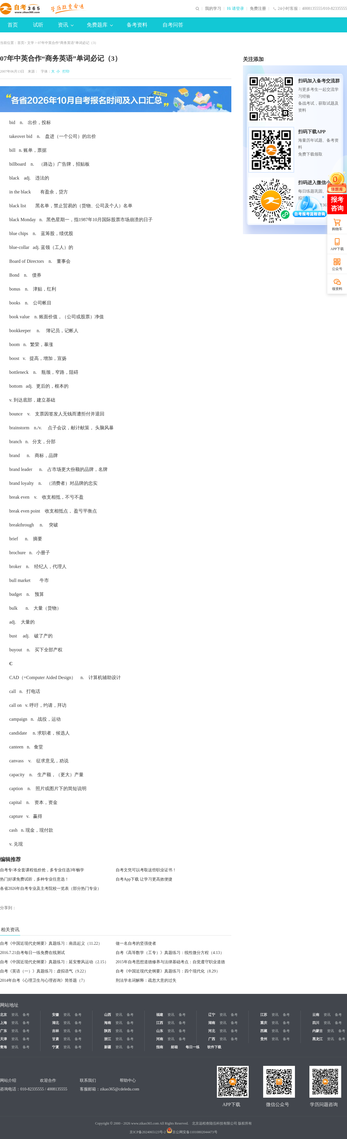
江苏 (263, 1015)
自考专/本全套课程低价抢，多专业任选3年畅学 (42, 870)
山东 (159, 1031)
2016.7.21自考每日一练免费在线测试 (32, 953)
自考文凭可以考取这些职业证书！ (146, 870)
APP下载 (337, 249)
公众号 (337, 269)
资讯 (65, 25)
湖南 (211, 1023)
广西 (211, 1039)
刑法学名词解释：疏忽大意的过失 (146, 980)
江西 (159, 1023)
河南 (159, 1039)
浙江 (107, 1039)
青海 (3, 1047)
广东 (3, 1031)
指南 (159, 1047)
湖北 (55, 1023)
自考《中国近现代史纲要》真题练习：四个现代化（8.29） (168, 971)
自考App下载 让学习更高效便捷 (144, 879)
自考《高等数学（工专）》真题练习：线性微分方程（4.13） (170, 953)
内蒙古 (317, 1031)
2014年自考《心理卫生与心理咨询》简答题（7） (43, 980)
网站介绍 (8, 1080)
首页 (13, 25)
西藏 (263, 1031)
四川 (315, 1023)
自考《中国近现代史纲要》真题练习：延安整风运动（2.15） (54, 962)
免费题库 (100, 25)
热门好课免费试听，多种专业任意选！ (34, 879)
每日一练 (193, 1047)
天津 (3, 1039)
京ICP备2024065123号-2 (148, 1132)
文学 (30, 43)
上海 (3, 1023)
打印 (65, 71)
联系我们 (88, 1080)
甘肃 (55, 1039)
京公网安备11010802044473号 (192, 1132)
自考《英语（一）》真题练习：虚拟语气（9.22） (44, 971)
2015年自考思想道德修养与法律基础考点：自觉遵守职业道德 (170, 962)
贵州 (263, 1039)
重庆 (263, 1023)
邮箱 (174, 1047)
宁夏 (55, 1047)
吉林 (55, 1031)
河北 (211, 1031)
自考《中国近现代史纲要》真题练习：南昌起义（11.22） (51, 943)
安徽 (55, 1015)
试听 (38, 25)
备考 (26, 1015)
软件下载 (214, 1047)
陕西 (107, 1031)
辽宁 (211, 1015)
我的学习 (213, 9)
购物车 (337, 229)
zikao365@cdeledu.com (119, 1089)
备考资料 (137, 25)
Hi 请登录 (235, 9)
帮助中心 (128, 1080)
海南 (107, 1023)
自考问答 (173, 25)
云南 (315, 1015)
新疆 (107, 1047)
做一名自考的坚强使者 (136, 943)
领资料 (337, 289)
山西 (107, 1015)
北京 (3, 1015)
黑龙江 (317, 1039)
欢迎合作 (48, 1080)
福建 (159, 1015)
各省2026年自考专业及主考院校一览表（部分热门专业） (50, 888)
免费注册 (258, 9)
